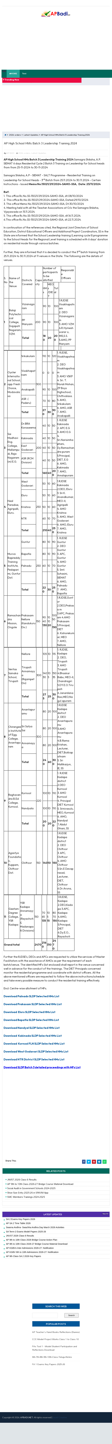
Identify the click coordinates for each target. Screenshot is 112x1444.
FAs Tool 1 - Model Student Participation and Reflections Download (54, 1353)
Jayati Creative (60, 1422)
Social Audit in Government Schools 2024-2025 (31, 1193)
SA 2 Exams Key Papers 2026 (20, 1224)
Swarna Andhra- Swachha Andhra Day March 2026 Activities (35, 1232)
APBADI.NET (26, 1422)
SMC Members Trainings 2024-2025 (26, 1202)
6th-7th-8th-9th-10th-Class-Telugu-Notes (52, 1361)
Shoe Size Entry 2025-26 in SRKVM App (27, 1197)
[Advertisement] (48, 107)
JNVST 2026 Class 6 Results (22, 1184)
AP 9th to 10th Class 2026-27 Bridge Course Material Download (40, 1188)
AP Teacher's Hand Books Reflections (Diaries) (56, 1336)
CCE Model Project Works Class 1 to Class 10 (55, 1344)
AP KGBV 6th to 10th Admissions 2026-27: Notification (32, 1257)
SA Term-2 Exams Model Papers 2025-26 (26, 1236)
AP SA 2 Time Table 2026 (18, 1228)
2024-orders (15, 132)
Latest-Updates (31, 132)
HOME (13, 74)
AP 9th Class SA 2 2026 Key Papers (23, 1261)
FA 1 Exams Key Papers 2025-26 (48, 1369)
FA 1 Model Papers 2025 (40, 79)
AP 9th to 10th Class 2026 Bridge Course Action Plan (31, 1244)
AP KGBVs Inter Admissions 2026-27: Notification (30, 1253)
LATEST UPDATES (52, 1219)
